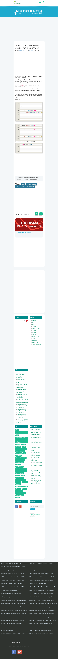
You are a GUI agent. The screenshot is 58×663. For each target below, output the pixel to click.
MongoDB (23, 492)
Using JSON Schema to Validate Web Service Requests (22, 420)
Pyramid (23, 443)
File (24, 452)
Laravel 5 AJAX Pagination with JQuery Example (41, 633)
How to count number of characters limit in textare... (13, 566)
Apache (23, 474)
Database (25, 485)
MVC (23, 186)
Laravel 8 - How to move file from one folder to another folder (22, 410)
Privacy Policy (40, 660)
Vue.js (17, 492)
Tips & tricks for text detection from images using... (41, 592)
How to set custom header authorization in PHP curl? (36, 476)
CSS (17, 472)
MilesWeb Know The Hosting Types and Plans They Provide (22, 395)
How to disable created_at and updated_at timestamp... (14, 612)
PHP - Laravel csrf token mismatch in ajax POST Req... (14, 576)
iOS (17, 490)
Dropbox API (18, 457)
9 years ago (22, 50)
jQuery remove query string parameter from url (12, 596)
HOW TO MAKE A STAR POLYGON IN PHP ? (12, 616)
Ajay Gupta (31, 50)
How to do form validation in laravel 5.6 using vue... (41, 589)
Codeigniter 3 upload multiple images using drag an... (13, 599)
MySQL (24, 445)
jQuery (17, 459)
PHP (23, 184)
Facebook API (19, 452)
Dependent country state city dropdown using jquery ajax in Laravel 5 (36, 481)
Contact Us (29, 660)
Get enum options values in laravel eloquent (11, 592)
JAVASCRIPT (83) (36, 327)
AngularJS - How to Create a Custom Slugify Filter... (41, 596)
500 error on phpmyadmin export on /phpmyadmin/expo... (43, 576)
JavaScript (18, 481)
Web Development (30, 186)
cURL (21, 470)
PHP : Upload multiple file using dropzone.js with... (41, 572)
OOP (17, 434)
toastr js (17, 474)
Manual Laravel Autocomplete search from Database (13, 633)
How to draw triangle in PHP (20, 437)
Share (16, 51)
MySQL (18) (34, 321)
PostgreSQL (18, 485)
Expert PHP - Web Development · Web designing (35, 514)
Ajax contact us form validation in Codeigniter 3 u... (41, 616)
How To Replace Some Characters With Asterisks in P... (42, 586)
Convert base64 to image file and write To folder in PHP (36, 458)
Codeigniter (24, 481)
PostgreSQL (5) (35, 335)
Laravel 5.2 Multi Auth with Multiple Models (11, 623)
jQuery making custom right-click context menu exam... (14, 569)
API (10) (34, 329)
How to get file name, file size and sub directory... (12, 572)
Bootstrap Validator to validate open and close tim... (41, 629)
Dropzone (24, 487)
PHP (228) (34, 319)
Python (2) (34, 339)
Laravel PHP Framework (31, 184)
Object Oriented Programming (19, 441)
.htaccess (18, 463)
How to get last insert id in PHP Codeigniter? (11, 582)
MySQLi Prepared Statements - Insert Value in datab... (14, 602)
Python (21, 490)
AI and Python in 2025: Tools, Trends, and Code (22, 380)
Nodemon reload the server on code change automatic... (42, 606)
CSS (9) (34, 325)
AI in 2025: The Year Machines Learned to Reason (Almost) (21, 385)
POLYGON (18, 445)
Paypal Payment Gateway (21, 468)
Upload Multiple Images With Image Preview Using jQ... (42, 609)
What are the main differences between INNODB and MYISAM (36, 430)
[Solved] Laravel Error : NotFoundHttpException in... (41, 599)
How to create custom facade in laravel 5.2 (11, 626)
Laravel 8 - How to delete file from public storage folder (21, 415)
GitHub (21, 472)
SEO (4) (34, 331)
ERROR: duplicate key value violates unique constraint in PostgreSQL (22, 400)
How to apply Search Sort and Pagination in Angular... (42, 569)
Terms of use (34, 660)
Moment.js (18, 487)
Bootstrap (18, 479)
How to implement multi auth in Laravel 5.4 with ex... (13, 619)
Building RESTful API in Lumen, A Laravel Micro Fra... (42, 636)
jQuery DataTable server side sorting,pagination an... (41, 612)
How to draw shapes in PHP (20, 432)
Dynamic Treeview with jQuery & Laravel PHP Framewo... (43, 619)
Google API (18, 454)
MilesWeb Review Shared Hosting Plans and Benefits (21, 390)
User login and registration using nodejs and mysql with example (36, 442)
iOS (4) (33, 337)
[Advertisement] (29, 30)
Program (18, 443)
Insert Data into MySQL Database (37, 582)
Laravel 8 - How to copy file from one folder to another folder (21, 405)
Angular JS (22, 450)
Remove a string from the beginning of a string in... (41, 579)
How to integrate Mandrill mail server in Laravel (40, 623)
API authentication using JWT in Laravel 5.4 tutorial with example (36, 453)
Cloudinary (18, 483)
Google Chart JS (19, 465)
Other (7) (34, 333)
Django (17, 496)
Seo (17, 450)
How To (18, 186)
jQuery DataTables (19, 494)
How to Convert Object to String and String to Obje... (41, 562)
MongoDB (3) (35, 341)
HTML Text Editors (19, 461)
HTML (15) (34, 323)
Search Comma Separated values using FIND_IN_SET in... (43, 602)
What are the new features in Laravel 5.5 (11, 562)
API (17, 470)
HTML (24, 457)
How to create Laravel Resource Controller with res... (13, 606)
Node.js (23, 479)
